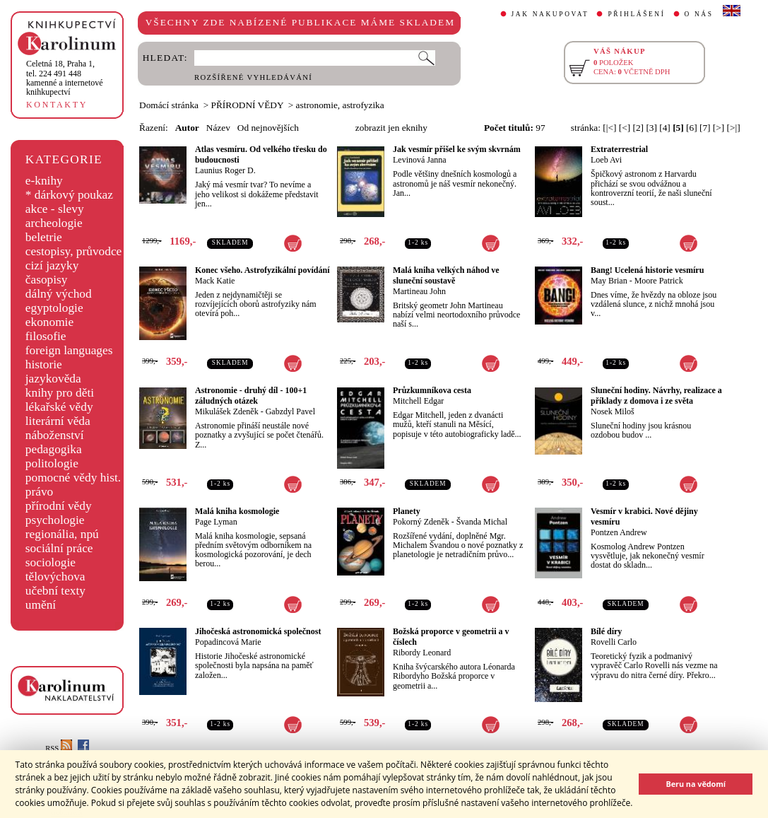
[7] (705, 127)
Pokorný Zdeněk (421, 522)
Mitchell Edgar (418, 401)
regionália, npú (62, 534)
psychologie (55, 520)
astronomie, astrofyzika (340, 105)
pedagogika (53, 449)
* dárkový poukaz (69, 194)
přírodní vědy (58, 506)
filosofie (45, 336)
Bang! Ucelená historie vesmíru (647, 270)
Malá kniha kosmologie (237, 511)
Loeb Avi (606, 160)
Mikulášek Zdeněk (227, 411)
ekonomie (49, 322)
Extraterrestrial (619, 149)
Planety (406, 511)
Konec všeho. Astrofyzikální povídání (262, 270)
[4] (664, 127)
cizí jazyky (52, 265)
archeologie (54, 223)
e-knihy (44, 180)
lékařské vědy (59, 407)
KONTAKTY (57, 105)
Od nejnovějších (268, 127)
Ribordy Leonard (422, 653)
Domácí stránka (169, 105)
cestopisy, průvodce (73, 251)
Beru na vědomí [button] (696, 783)
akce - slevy (54, 209)
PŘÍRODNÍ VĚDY (247, 105)
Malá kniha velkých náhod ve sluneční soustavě (446, 275)
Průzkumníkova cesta (432, 390)
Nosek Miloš (612, 411)
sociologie (50, 562)
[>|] (733, 127)
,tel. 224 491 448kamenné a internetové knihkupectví (64, 78)
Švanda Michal (481, 522)
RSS (58, 748)
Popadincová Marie (228, 642)
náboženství (54, 435)
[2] (638, 127)
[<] (624, 127)
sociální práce (59, 548)
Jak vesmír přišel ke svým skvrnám (457, 149)
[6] (691, 127)
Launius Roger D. (225, 170)
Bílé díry (606, 631)
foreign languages (69, 350)
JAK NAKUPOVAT (550, 14)
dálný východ (58, 293)
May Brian (609, 281)
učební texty (55, 590)
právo (39, 491)
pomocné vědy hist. (73, 477)
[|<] (609, 127)
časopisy (46, 279)
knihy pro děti (59, 392)
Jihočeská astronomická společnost (258, 631)
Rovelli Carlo (614, 642)
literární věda (57, 421)
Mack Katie (215, 281)
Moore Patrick (658, 281)
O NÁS (699, 14)
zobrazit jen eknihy (391, 127)
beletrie (43, 237)
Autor (187, 127)
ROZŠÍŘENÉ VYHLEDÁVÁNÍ (253, 77)
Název (218, 127)
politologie (51, 463)
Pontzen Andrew (619, 532)
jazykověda (53, 378)
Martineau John (419, 291)
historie (43, 364)
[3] (651, 127)
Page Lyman (216, 522)
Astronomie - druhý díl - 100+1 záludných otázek (251, 395)
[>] (718, 127)
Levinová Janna (420, 160)
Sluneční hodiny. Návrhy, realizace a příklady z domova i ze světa (656, 395)
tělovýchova (55, 576)
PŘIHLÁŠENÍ (636, 14)
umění (40, 605)
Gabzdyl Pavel (290, 411)
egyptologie (54, 308)
